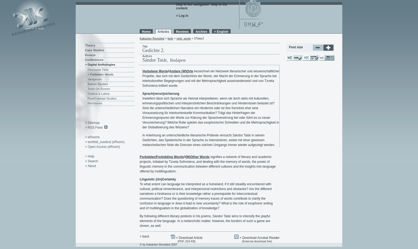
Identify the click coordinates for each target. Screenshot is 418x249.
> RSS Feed (94, 127)
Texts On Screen (99, 88)
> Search (91, 161)
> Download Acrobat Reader (260, 238)
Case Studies (94, 50)
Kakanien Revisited (152, 38)
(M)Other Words (198, 157)
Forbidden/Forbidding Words (162, 157)
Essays (90, 55)
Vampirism (95, 79)
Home (146, 32)
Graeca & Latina (99, 93)
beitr (170, 38)
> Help (89, 156)
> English (221, 32)
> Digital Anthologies (100, 64)
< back (144, 236)
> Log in (182, 16)
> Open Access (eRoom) (102, 147)
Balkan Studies (98, 84)
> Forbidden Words (101, 74)
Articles (163, 32)
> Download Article (189, 238)
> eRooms (92, 137)
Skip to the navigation (192, 4)
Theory (90, 45)
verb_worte (183, 38)
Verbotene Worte (155, 71)
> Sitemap (92, 123)
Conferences (94, 59)
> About (90, 166)
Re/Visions (95, 103)
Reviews (182, 32)
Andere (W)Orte (181, 71)
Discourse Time (98, 69)
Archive (201, 32)
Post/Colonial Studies (102, 98)
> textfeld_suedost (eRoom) (104, 142)
